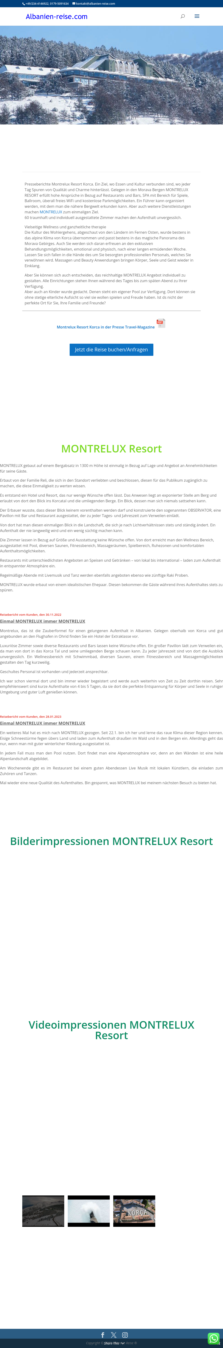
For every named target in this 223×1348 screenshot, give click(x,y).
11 (131, 972)
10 (127, 972)
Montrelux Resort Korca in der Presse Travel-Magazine (111, 327)
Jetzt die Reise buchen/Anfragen (111, 349)
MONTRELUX (51, 212)
